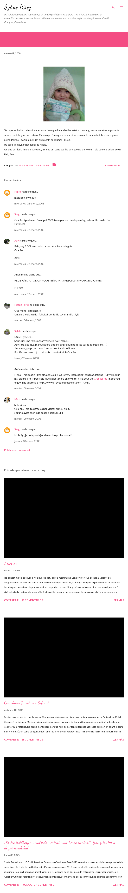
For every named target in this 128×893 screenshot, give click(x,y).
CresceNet (100, 378)
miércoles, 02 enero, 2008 (29, 203)
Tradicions (41, 165)
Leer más (118, 600)
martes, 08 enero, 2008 (27, 388)
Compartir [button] (112, 165)
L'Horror (10, 563)
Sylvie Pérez (17, 7)
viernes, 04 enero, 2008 (27, 320)
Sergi (17, 214)
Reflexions (26, 165)
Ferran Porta (21, 304)
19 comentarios (32, 600)
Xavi (17, 240)
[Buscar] (114, 6)
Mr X (17, 399)
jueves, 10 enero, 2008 (27, 441)
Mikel (17, 191)
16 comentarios (32, 739)
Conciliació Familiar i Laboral (26, 702)
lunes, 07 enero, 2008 (26, 358)
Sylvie (17, 331)
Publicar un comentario (17, 450)
